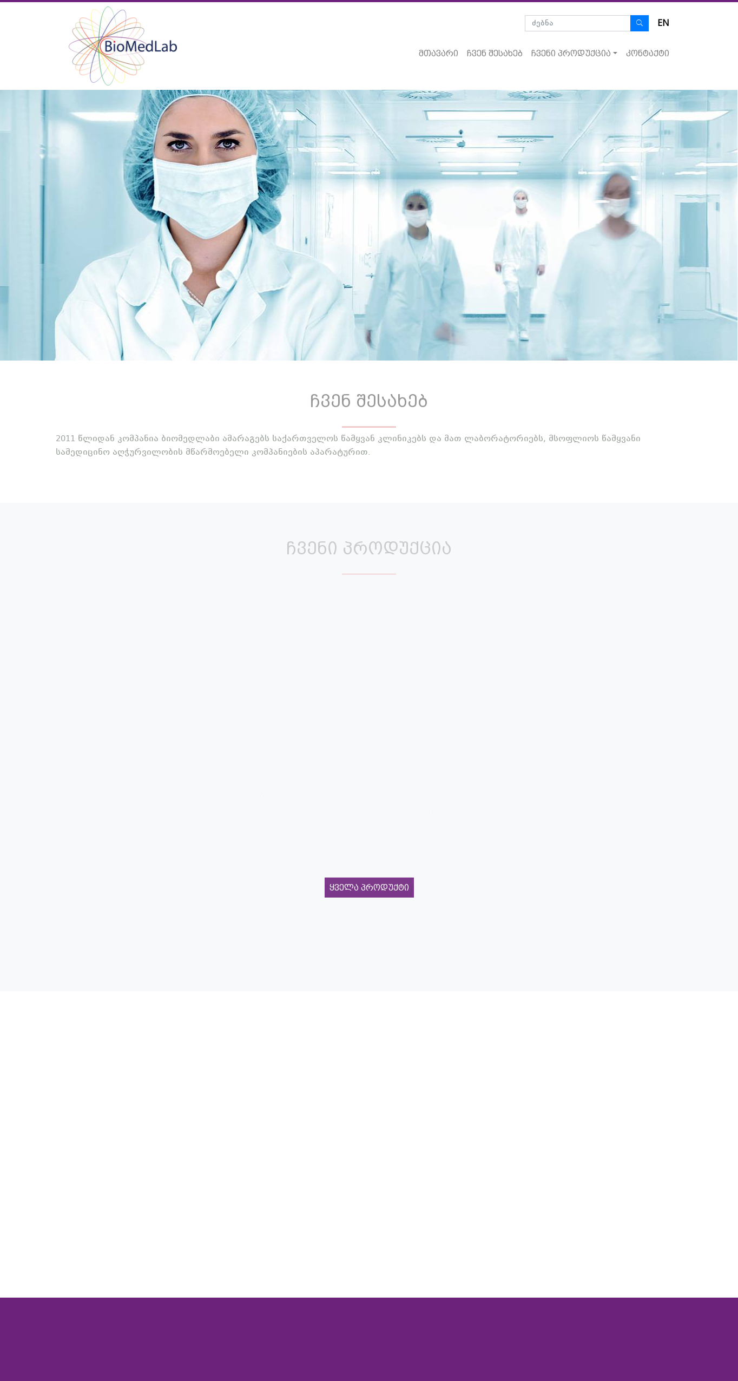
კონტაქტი (647, 53)
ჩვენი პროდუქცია (571, 53)
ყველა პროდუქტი (369, 887)
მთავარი (438, 53)
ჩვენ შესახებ (495, 53)
